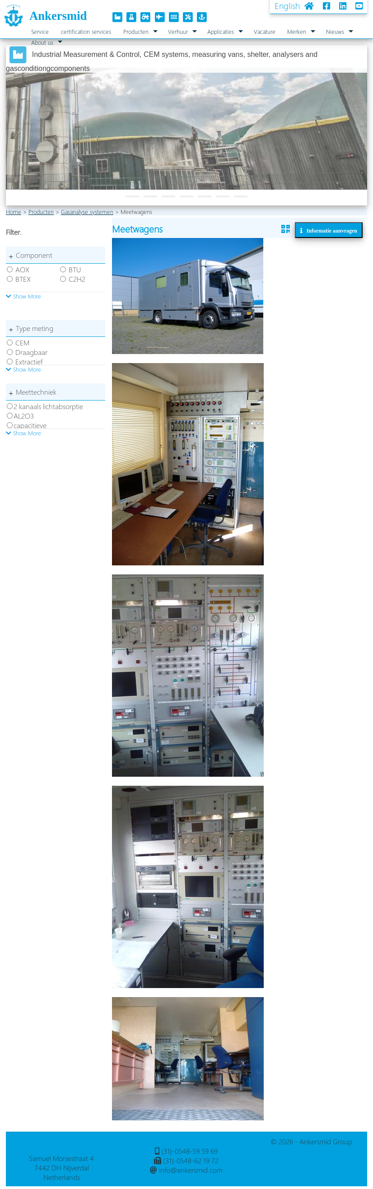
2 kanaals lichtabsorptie (48, 406)
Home (13, 211)
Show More (23, 296)
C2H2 (77, 279)
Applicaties (220, 31)
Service (40, 31)
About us (42, 42)
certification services (86, 31)
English (287, 5)
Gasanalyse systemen (87, 211)
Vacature (264, 31)
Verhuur (178, 31)
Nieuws (335, 31)
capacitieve (30, 425)
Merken (296, 31)
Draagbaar (31, 352)
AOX (22, 269)
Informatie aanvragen (330, 230)
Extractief (28, 361)
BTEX (23, 279)
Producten (136, 31)
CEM (22, 342)
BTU (75, 269)
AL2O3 (24, 415)
